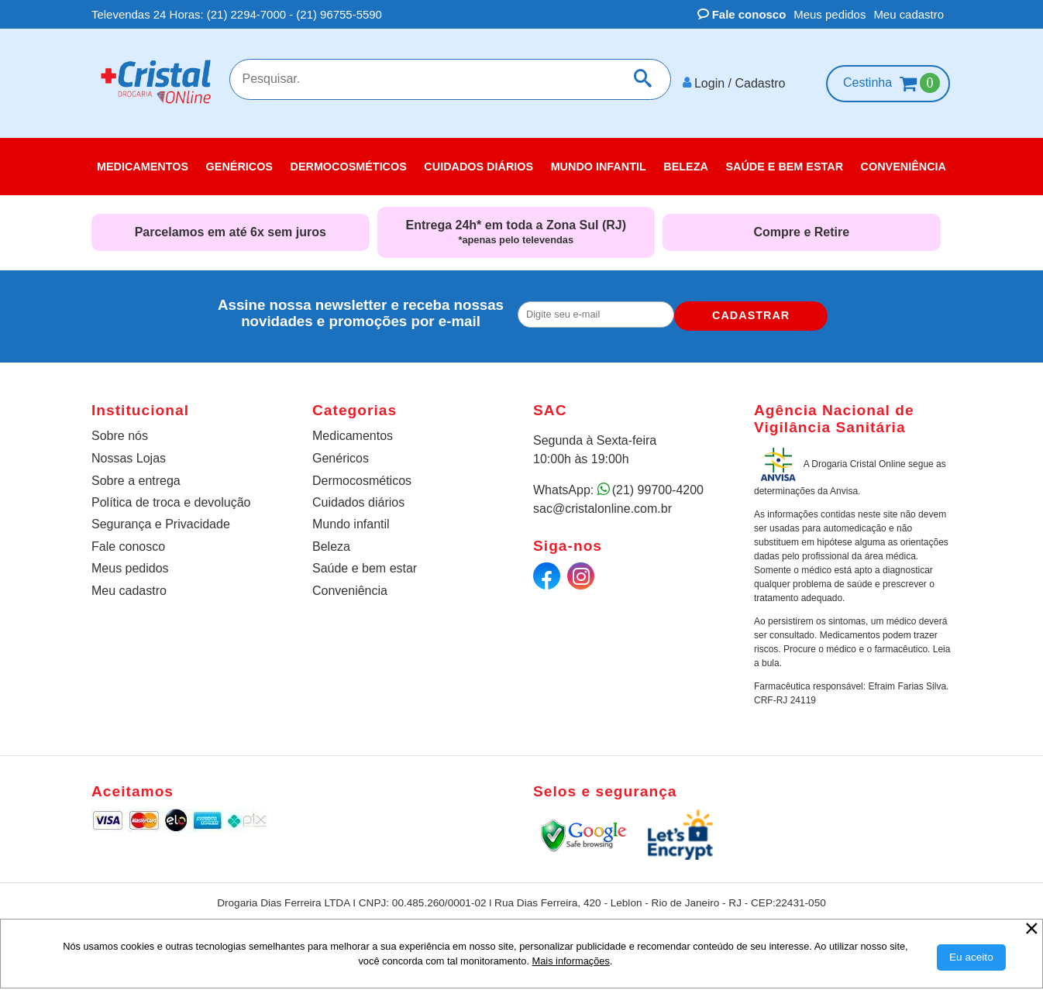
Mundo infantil (351, 518)
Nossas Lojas (128, 452)
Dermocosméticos (361, 475)
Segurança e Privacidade (160, 518)
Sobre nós (119, 430)
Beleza (331, 541)
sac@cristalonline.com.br (602, 503)
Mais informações (571, 961)
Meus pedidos (829, 14)
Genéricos (340, 452)
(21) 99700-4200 (658, 484)
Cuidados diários (358, 497)
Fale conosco (742, 14)
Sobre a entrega (136, 475)
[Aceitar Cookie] (971, 957)
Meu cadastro (908, 14)
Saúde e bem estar (364, 562)
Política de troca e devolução (170, 497)
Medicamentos (352, 430)
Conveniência (349, 584)
